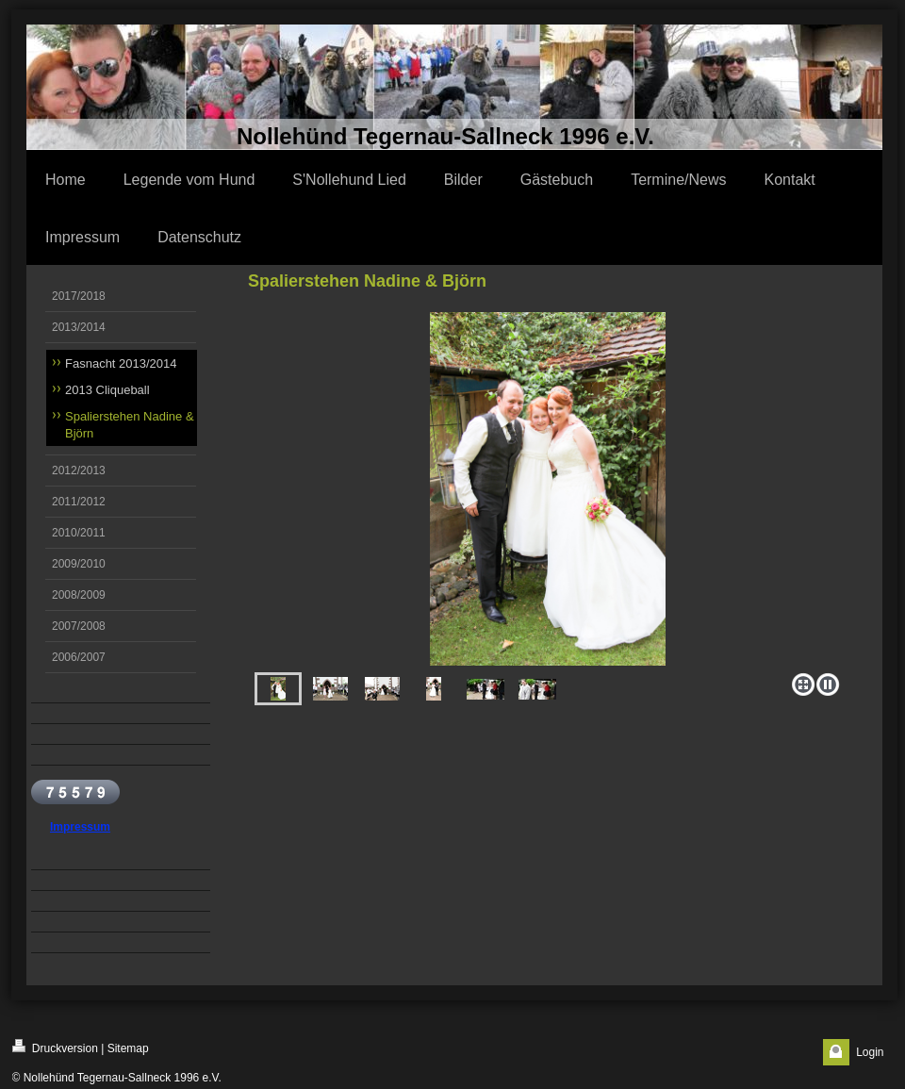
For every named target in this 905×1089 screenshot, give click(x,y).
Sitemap (128, 1048)
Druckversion (55, 1047)
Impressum (80, 826)
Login (869, 1052)
